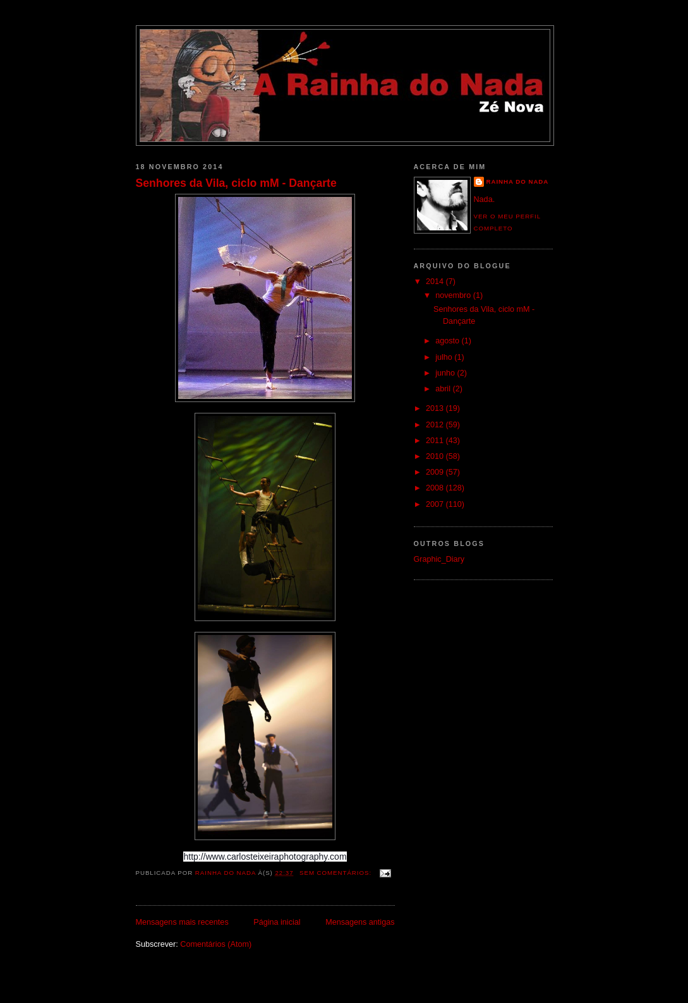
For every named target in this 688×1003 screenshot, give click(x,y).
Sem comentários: (336, 872)
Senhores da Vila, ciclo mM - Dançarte (236, 183)
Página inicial (276, 922)
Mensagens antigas (359, 922)
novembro (454, 295)
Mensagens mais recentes (182, 922)
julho (444, 357)
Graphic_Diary (439, 559)
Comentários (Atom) (215, 944)
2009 (436, 472)
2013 (436, 408)
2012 (436, 424)
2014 (436, 281)
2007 (436, 504)
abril (443, 388)
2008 (436, 488)
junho (446, 373)
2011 (436, 440)
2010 (436, 456)
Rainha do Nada (517, 181)
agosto (448, 340)
